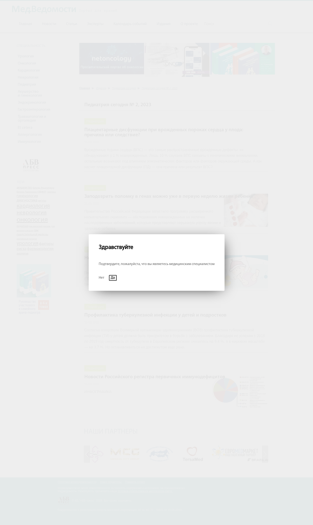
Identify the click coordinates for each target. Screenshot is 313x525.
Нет (101, 278)
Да (113, 278)
